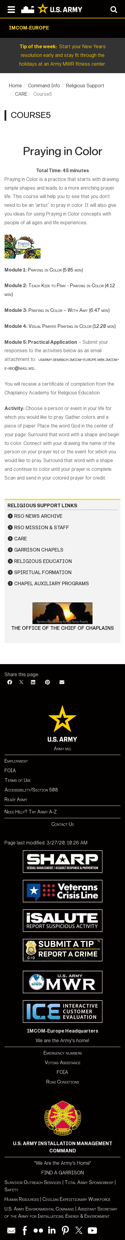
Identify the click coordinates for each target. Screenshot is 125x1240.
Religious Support (85, 86)
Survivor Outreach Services (33, 1182)
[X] (21, 682)
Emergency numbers (63, 1053)
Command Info (44, 86)
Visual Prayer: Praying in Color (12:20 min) (72, 326)
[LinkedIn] (33, 682)
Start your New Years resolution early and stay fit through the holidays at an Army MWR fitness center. (62, 55)
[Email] (62, 682)
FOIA (10, 770)
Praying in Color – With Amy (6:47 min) (69, 310)
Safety (11, 1189)
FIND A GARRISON (62, 1173)
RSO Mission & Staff (41, 527)
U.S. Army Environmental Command (39, 1209)
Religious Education (43, 561)
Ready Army (16, 799)
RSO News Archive (38, 516)
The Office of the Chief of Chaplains (62, 628)
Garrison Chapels (38, 550)
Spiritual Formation (43, 572)
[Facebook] (10, 682)
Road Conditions (62, 1082)
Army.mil (63, 748)
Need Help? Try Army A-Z (31, 812)
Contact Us (62, 824)
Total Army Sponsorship (89, 1182)
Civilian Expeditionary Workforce (76, 1199)
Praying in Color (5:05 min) (55, 270)
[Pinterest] (47, 682)
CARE (21, 94)
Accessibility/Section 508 (31, 790)
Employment (16, 761)
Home (15, 86)
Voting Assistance (63, 1062)
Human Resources (22, 1199)
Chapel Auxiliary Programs (51, 583)
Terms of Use (18, 780)
